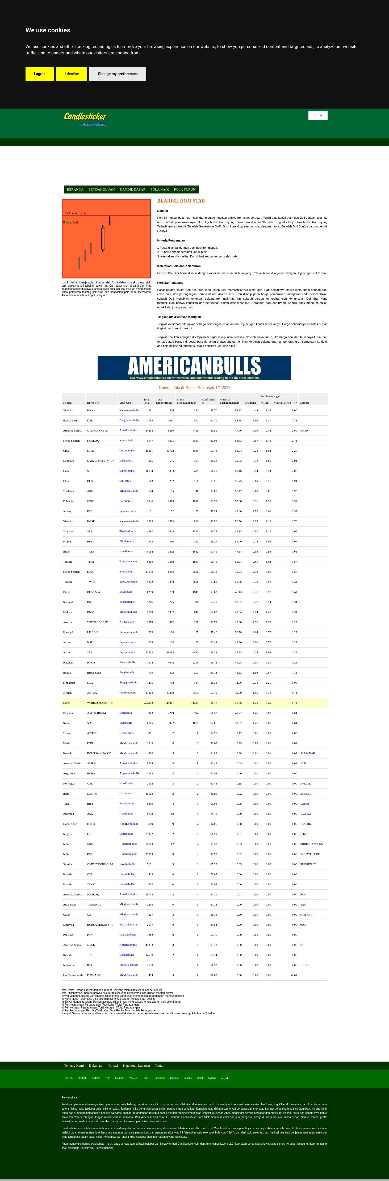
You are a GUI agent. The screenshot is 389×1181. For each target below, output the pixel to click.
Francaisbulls (127, 662)
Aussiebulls (126, 813)
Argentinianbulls (129, 773)
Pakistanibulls (127, 934)
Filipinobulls (126, 541)
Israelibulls (125, 551)
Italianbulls (126, 793)
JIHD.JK (305, 965)
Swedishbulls (127, 863)
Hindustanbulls (128, 843)
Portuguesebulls (128, 631)
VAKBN (305, 803)
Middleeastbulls (128, 490)
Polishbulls (125, 500)
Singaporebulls (128, 682)
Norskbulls (125, 783)
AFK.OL (305, 783)
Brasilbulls (125, 591)
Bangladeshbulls (129, 420)
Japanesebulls (127, 510)
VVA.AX (305, 813)
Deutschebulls (127, 692)
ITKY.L (304, 833)
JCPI (303, 763)
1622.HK (305, 823)
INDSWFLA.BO (310, 854)
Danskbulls (126, 460)
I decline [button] (72, 74)
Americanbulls (128, 430)
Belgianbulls (126, 672)
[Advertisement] (209, 148)
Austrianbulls (127, 621)
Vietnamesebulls (129, 410)
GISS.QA (305, 914)
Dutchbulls (125, 712)
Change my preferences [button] (117, 74)
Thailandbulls (127, 531)
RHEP (304, 430)
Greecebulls (126, 732)
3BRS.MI (306, 793)
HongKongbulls (128, 823)
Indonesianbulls (128, 964)
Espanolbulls (127, 601)
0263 (303, 924)
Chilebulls (125, 480)
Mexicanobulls (128, 611)
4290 (303, 904)
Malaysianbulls (128, 924)
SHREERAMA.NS (311, 844)
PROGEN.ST (308, 864)
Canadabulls (126, 874)
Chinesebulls (127, 450)
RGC (303, 894)
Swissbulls (125, 722)
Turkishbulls (126, 803)
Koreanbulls (126, 440)
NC (302, 944)
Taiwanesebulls (128, 561)
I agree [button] (39, 74)
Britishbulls (126, 833)
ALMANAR (307, 753)
